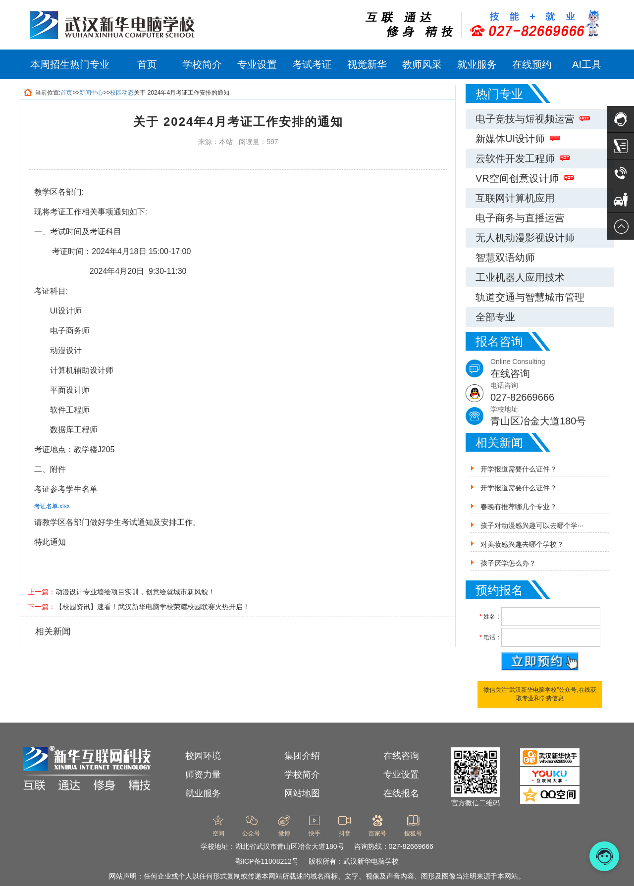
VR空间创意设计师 (525, 178)
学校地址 (552, 416)
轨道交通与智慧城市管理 (530, 297)
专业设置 (257, 64)
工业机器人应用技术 (520, 277)
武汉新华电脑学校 (371, 861)
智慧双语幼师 (505, 257)
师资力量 (203, 775)
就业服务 (477, 64)
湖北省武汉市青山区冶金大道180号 (289, 846)
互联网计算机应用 (515, 198)
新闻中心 (91, 92)
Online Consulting (552, 369)
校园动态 (122, 92)
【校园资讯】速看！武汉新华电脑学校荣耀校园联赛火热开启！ (152, 607)
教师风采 (422, 64)
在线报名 (401, 793)
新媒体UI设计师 (518, 138)
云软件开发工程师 (523, 158)
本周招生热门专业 (69, 64)
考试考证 (312, 64)
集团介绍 (302, 756)
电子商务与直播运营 (520, 217)
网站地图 (302, 793)
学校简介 (202, 64)
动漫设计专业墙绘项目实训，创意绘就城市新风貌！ (135, 592)
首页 (147, 64)
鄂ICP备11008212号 (267, 861)
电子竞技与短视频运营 (533, 118)
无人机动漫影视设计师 (525, 237)
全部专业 (495, 317)
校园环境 (203, 756)
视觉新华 (367, 64)
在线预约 (532, 64)
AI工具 (586, 64)
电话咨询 (552, 393)
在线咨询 (401, 756)
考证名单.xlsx (52, 506)
